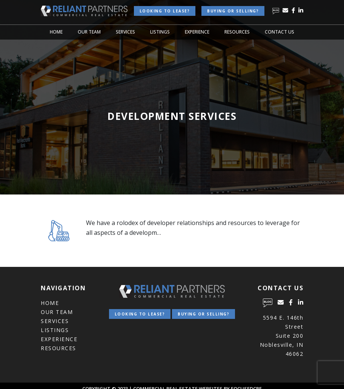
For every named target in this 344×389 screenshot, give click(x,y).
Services (125, 32)
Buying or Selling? (233, 11)
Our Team (89, 32)
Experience (197, 32)
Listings (160, 32)
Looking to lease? (165, 11)
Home (56, 32)
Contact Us (279, 32)
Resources (237, 32)
